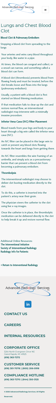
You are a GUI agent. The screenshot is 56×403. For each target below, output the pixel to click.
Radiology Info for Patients (14, 251)
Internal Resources (24, 336)
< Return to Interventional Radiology (19, 265)
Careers (12, 325)
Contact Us (15, 314)
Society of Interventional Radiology (19, 248)
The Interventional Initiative (15, 244)
